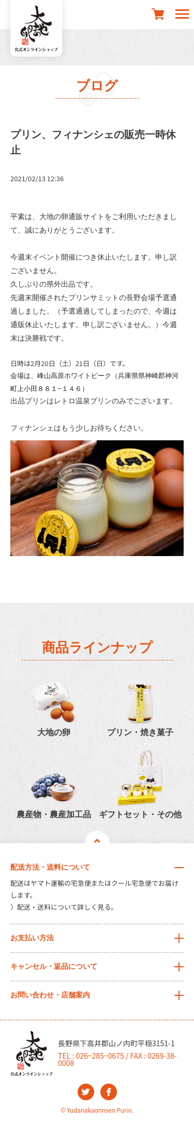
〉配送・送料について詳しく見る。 (64, 907)
